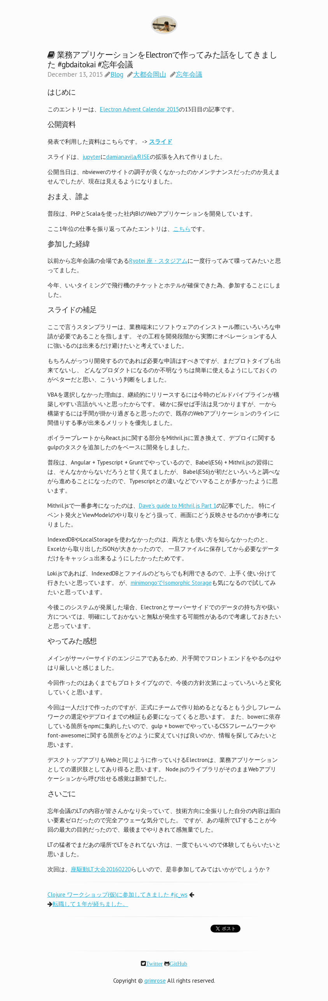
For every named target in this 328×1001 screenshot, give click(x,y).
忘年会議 (189, 74)
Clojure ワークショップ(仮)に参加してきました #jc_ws (117, 894)
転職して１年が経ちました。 (90, 904)
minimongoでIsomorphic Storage (171, 582)
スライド (160, 141)
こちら (182, 228)
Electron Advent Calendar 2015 (139, 109)
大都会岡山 (149, 74)
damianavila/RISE (128, 156)
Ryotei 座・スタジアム (158, 260)
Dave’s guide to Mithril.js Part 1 (177, 505)
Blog (117, 74)
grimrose (155, 980)
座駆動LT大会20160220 (101, 869)
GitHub (178, 963)
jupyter (91, 156)
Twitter (154, 963)
